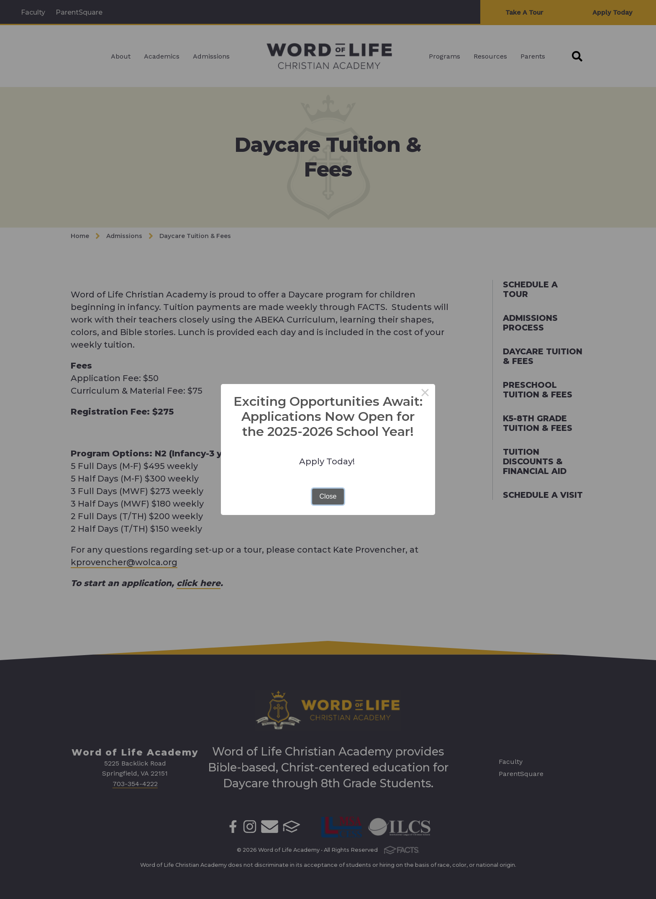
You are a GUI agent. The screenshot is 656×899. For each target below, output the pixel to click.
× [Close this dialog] (425, 394)
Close (328, 496)
